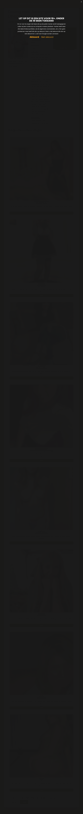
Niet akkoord (47, 37)
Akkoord (34, 37)
